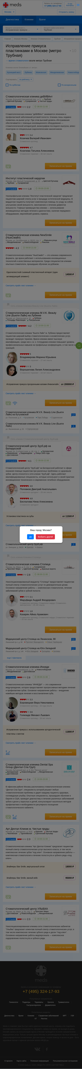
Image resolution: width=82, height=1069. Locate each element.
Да (30, 537)
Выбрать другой (45, 537)
